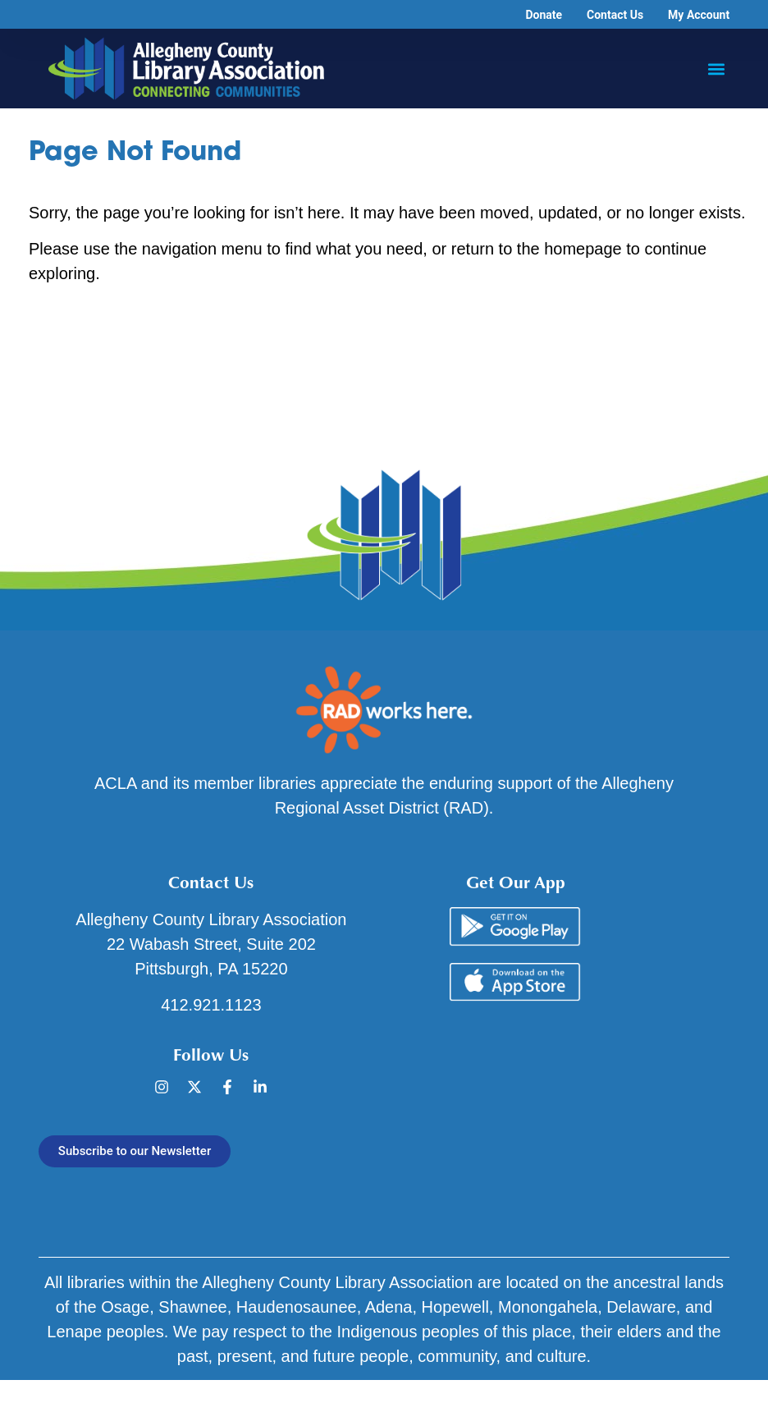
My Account (698, 14)
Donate (543, 14)
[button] (715, 68)
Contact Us (615, 14)
